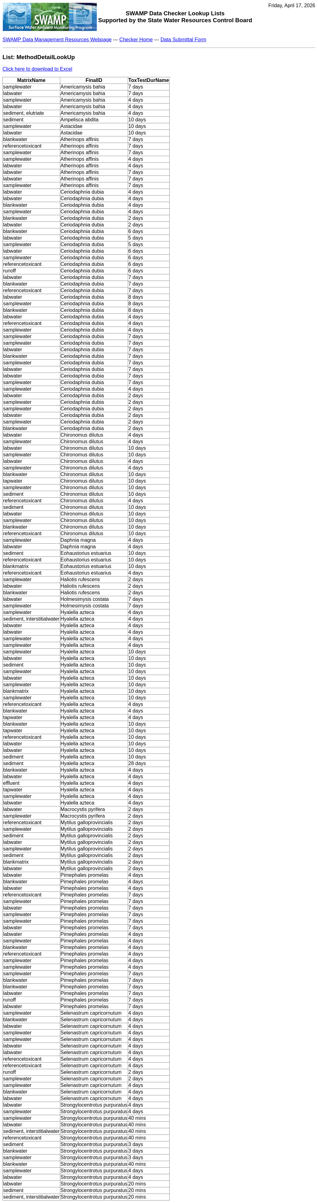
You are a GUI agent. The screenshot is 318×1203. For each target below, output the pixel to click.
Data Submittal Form (183, 39)
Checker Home (136, 39)
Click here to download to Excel (37, 69)
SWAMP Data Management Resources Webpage (57, 39)
